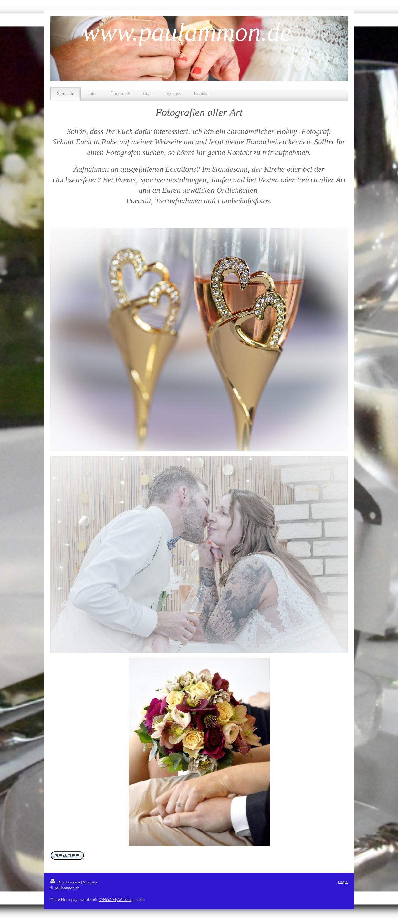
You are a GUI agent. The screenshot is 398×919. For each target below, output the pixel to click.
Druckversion (65, 882)
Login (343, 881)
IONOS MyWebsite (115, 899)
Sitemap (90, 882)
